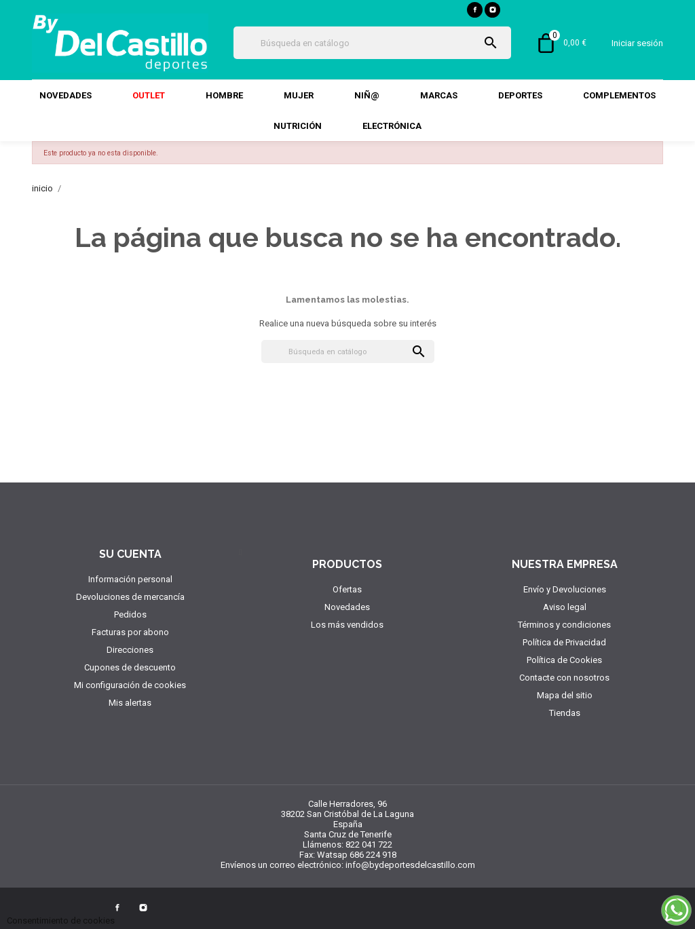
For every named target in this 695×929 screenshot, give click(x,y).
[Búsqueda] (372, 42)
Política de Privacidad (564, 642)
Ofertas (347, 589)
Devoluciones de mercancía (130, 597)
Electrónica (391, 126)
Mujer (299, 95)
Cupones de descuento (130, 667)
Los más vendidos (347, 625)
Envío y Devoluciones (564, 589)
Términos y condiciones (564, 625)
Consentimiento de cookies (61, 920)
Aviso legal (564, 607)
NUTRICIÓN (298, 126)
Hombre (224, 95)
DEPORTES (520, 95)
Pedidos (130, 614)
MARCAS (438, 95)
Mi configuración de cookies (130, 685)
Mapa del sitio (565, 695)
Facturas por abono (130, 632)
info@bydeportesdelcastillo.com (410, 865)
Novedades (65, 95)
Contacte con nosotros (564, 677)
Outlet (148, 95)
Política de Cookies (564, 660)
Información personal (130, 579)
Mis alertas (130, 703)
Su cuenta (130, 554)
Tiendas (564, 713)
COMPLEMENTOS (619, 95)
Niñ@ (366, 95)
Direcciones (130, 650)
